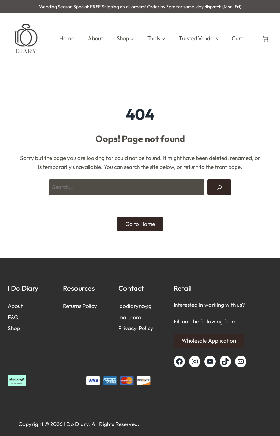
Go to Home (140, 223)
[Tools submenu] (163, 38)
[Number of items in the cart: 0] (265, 38)
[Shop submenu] (132, 38)
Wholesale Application (209, 340)
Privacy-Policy (135, 328)
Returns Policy (80, 306)
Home (66, 38)
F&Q (13, 317)
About (15, 306)
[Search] (219, 187)
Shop (14, 328)
